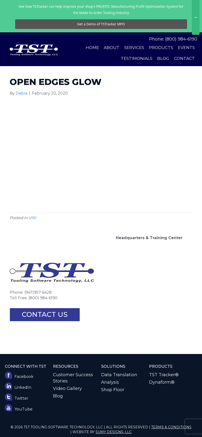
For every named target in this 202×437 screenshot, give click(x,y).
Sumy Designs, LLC (114, 432)
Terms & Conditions (171, 427)
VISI (32, 217)
